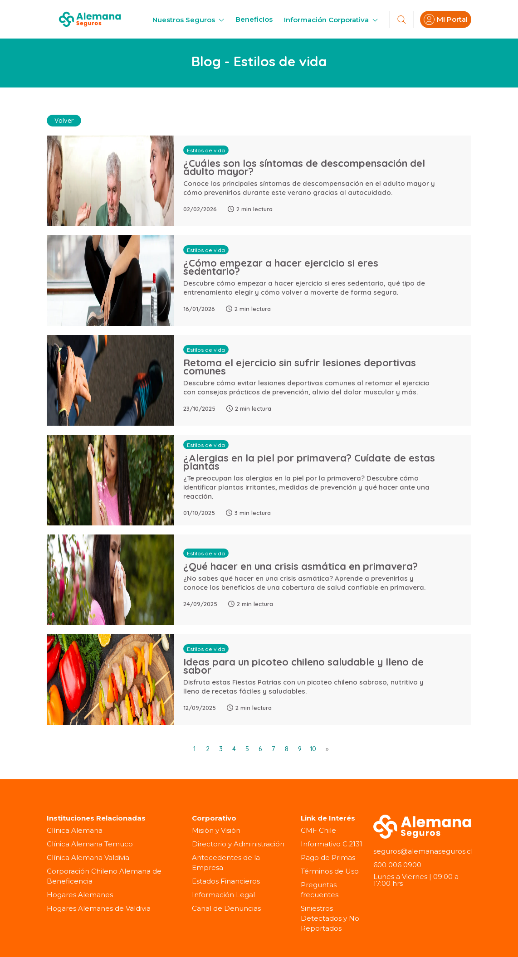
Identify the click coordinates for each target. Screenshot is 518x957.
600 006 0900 (397, 864)
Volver (63, 120)
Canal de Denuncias (226, 908)
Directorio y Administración (238, 843)
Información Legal (223, 894)
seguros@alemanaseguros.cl (423, 850)
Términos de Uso (330, 870)
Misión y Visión (216, 830)
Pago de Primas (328, 857)
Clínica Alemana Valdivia (88, 857)
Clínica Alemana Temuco (90, 843)
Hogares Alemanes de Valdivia (99, 908)
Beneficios (254, 19)
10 (313, 748)
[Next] (326, 748)
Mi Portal (446, 19)
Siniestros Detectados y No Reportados (330, 918)
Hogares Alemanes (80, 894)
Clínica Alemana (75, 830)
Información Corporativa (331, 19)
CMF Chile (318, 830)
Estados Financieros (226, 880)
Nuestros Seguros (188, 19)
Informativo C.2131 (331, 843)
